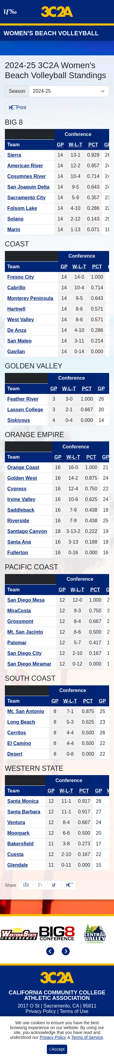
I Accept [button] (57, 1049)
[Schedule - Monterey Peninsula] (31, 298)
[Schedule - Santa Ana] (28, 542)
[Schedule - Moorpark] (25, 833)
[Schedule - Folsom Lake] (29, 208)
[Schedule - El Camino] (27, 743)
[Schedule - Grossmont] (30, 621)
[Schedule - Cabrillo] (31, 288)
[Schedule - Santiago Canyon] (28, 531)
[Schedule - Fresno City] (31, 277)
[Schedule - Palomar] (30, 643)
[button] (68, 885)
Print (17, 107)
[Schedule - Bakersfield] (25, 844)
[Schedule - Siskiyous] (26, 420)
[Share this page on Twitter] (40, 885)
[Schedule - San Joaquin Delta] (29, 187)
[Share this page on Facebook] (26, 885)
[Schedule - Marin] (29, 229)
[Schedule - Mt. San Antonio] (27, 711)
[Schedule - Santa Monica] (25, 801)
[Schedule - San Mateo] (31, 341)
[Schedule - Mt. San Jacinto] (30, 632)
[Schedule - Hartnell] (31, 309)
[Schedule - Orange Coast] (28, 467)
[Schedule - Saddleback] (28, 510)
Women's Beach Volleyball (51, 33)
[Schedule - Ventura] (25, 822)
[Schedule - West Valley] (31, 319)
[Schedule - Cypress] (28, 489)
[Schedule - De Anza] (31, 330)
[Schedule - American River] (29, 166)
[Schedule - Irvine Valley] (28, 499)
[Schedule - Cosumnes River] (29, 176)
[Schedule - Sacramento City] (29, 197)
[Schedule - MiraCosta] (30, 611)
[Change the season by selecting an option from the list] (69, 91)
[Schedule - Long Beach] (27, 722)
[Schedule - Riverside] (28, 521)
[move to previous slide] (49, 952)
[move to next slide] (65, 952)
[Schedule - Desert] (27, 754)
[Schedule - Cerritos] (27, 733)
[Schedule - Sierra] (29, 155)
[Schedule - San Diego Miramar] (30, 664)
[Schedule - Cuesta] (25, 854)
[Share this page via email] (54, 885)
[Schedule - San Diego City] (30, 653)
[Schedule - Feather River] (26, 399)
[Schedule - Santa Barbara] (25, 812)
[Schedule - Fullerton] (28, 552)
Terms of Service (87, 1037)
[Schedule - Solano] (29, 219)
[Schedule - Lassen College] (26, 409)
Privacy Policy (41, 1011)
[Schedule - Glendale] (25, 865)
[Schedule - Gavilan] (31, 351)
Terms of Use (74, 1011)
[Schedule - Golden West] (28, 478)
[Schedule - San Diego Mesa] (30, 600)
